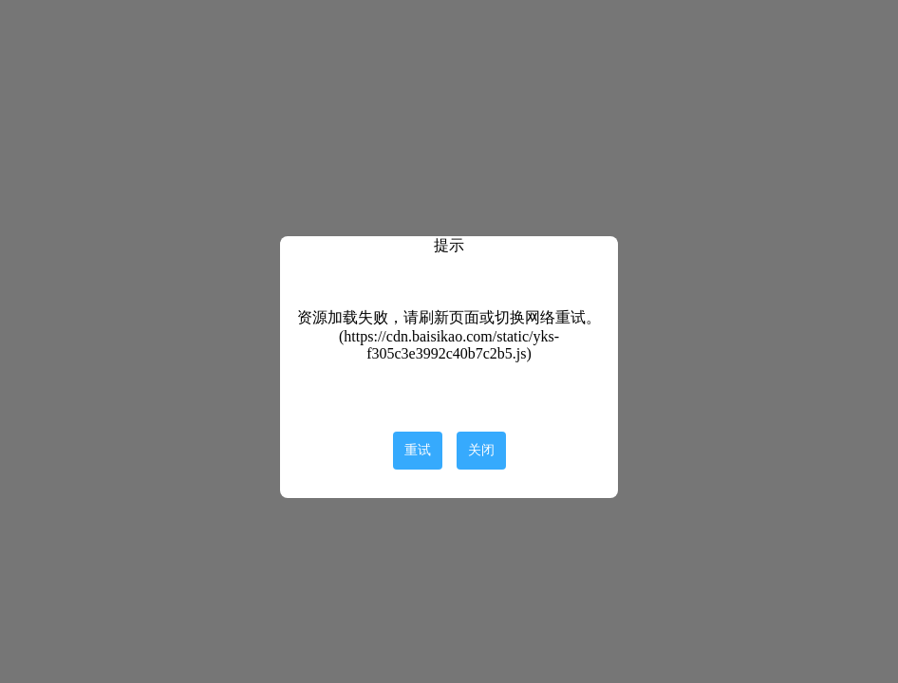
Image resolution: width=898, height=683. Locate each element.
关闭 (481, 450)
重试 (417, 450)
